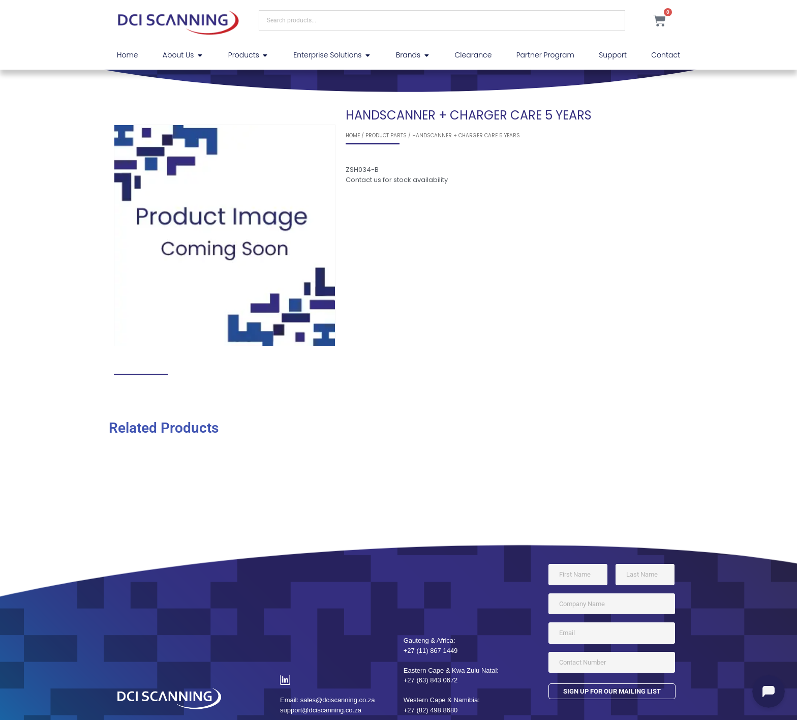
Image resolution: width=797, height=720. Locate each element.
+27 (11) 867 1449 (431, 650)
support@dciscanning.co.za (320, 710)
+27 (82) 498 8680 (431, 710)
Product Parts (386, 135)
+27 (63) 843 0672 (431, 680)
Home (353, 135)
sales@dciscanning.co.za (337, 700)
